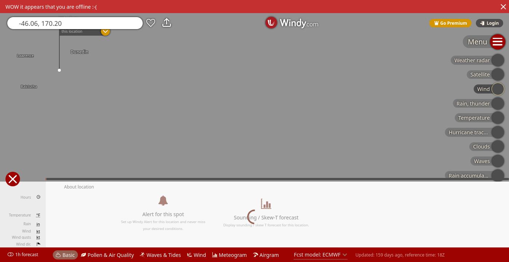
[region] (254, 131)
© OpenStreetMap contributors (478, 259)
